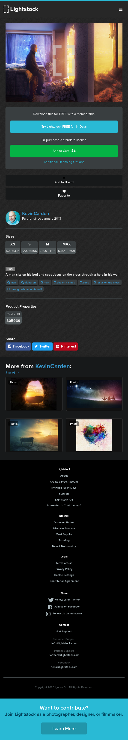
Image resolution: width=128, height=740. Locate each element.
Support (64, 493)
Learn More (64, 728)
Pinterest (65, 346)
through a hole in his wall (24, 289)
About (64, 476)
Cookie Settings (64, 575)
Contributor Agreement (64, 581)
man (45, 282)
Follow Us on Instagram (67, 613)
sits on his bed (64, 282)
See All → (13, 372)
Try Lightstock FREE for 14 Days (64, 126)
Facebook (18, 346)
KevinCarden (35, 213)
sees (84, 282)
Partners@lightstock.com (64, 655)
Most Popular (64, 534)
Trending (64, 540)
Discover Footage (64, 528)
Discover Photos (64, 522)
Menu (120, 9)
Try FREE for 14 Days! (64, 487)
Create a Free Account (64, 482)
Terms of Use (64, 563)
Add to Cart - (64, 150)
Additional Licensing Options (64, 161)
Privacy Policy (64, 569)
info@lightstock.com (64, 643)
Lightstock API (64, 499)
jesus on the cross (107, 282)
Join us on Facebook (67, 606)
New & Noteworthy (64, 546)
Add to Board (64, 180)
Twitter (42, 346)
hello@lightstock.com (64, 667)
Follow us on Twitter (67, 599)
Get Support (64, 631)
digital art (28, 282)
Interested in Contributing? (64, 505)
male (12, 282)
